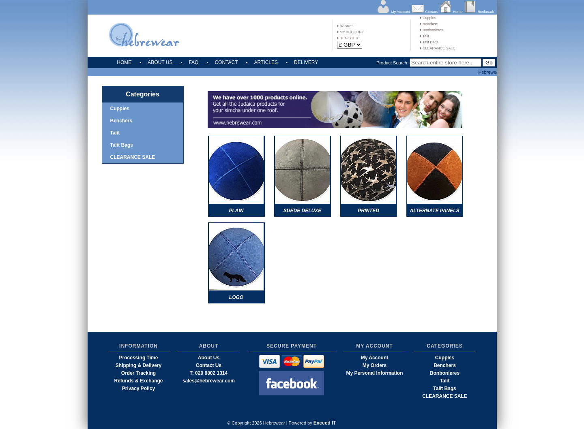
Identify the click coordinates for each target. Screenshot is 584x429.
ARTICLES (266, 62)
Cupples (428, 18)
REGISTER (348, 38)
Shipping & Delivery (138, 365)
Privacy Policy (138, 388)
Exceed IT (324, 423)
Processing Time (138, 358)
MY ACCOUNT (350, 32)
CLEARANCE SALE (437, 48)
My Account (400, 12)
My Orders (374, 365)
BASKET (345, 26)
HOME (124, 62)
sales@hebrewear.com (208, 381)
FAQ (193, 62)
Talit (424, 36)
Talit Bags (429, 42)
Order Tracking (138, 373)
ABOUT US (160, 62)
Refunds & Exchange (138, 381)
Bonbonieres (431, 30)
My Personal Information (374, 373)
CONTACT (226, 62)
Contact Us (208, 365)
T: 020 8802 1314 (209, 373)
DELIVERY (306, 62)
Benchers (429, 24)
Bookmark (486, 12)
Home (458, 12)
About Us (208, 358)
